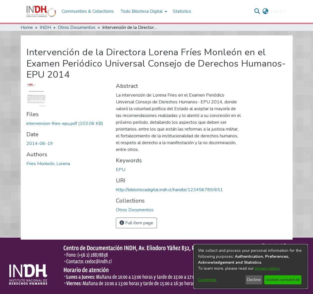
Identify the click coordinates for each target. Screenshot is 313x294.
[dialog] (250, 266)
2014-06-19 (39, 143)
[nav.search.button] (257, 11)
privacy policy (267, 268)
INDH (45, 27)
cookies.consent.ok (283, 279)
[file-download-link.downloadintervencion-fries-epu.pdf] (64, 123)
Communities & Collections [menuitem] (88, 11)
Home (27, 27)
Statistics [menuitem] (182, 11)
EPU (120, 170)
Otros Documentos (76, 27)
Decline (254, 279)
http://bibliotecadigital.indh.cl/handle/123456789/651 (169, 190)
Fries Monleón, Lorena (48, 164)
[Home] (41, 11)
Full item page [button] (136, 223)
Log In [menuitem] (277, 11)
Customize (207, 279)
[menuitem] (265, 11)
